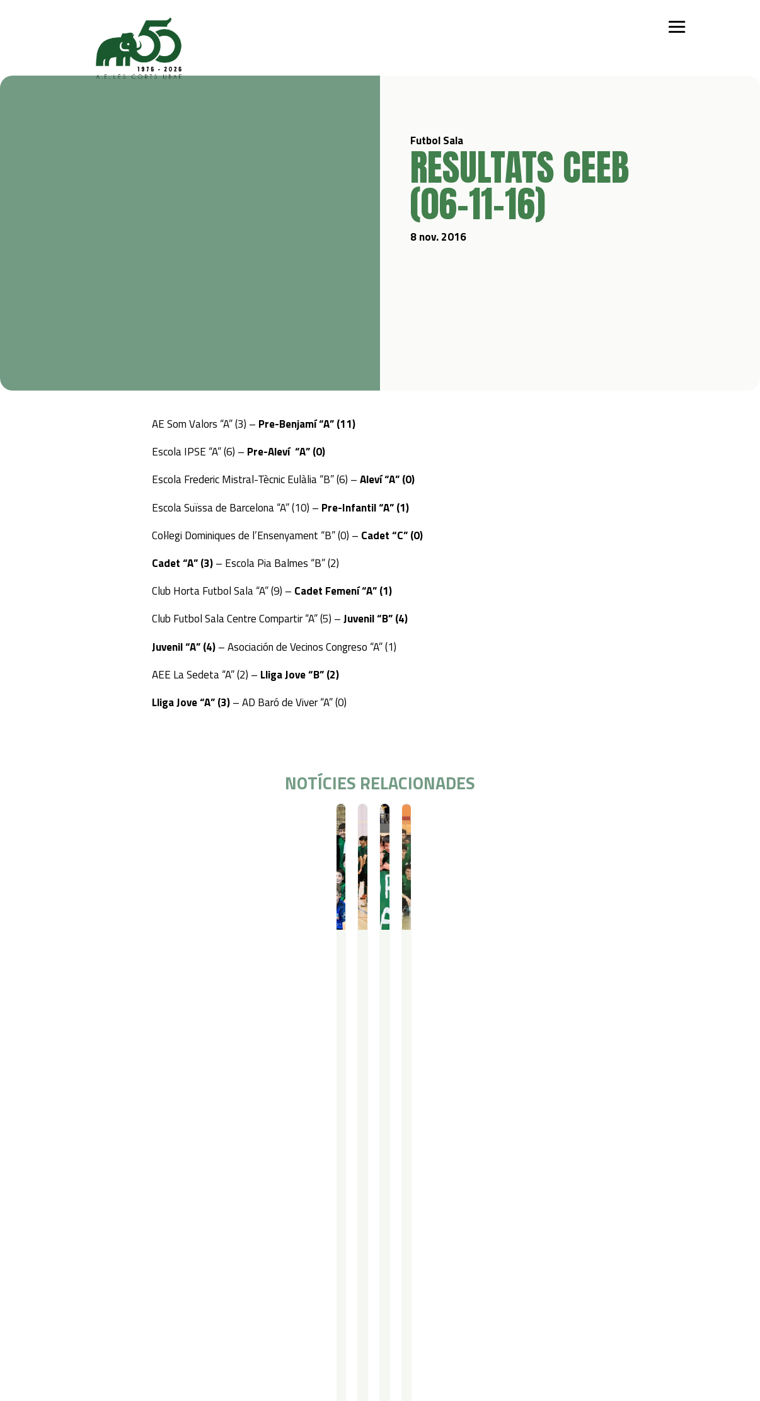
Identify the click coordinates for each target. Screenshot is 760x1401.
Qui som (92, 1192)
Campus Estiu (257, 1208)
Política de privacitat (184, 1302)
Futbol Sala (116, 826)
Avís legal (161, 1318)
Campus (249, 1192)
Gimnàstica (157, 1257)
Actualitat (447, 1192)
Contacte (94, 1302)
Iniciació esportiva (171, 1208)
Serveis (333, 1192)
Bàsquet (153, 1241)
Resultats (158, 826)
